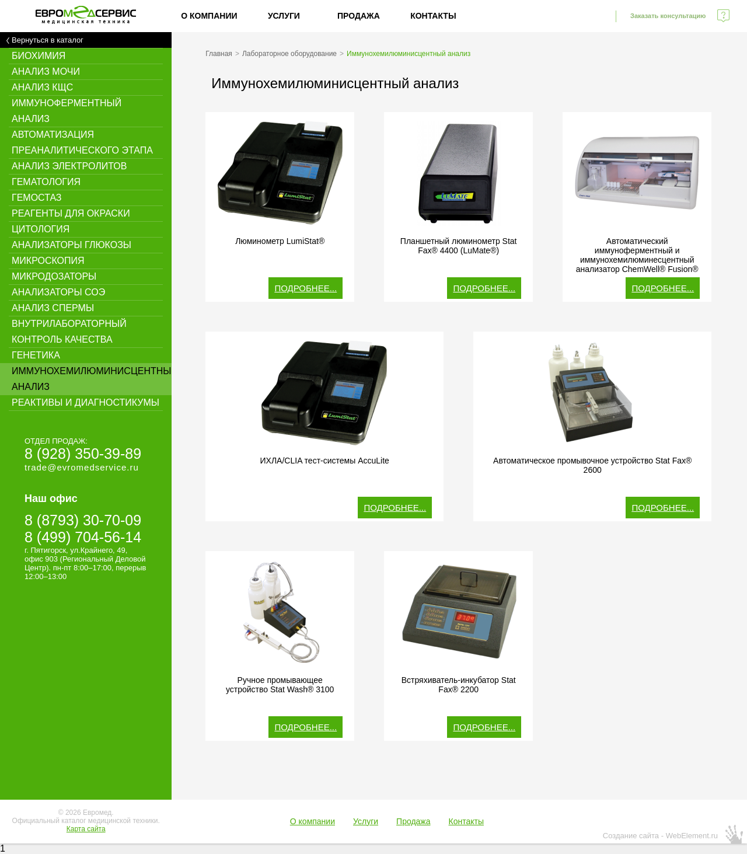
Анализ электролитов (69, 166)
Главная (218, 54)
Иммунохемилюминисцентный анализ (92, 379)
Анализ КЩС (42, 87)
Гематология (46, 182)
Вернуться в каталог (47, 40)
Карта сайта (86, 829)
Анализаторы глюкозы (71, 245)
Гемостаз (37, 198)
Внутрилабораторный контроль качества (69, 331)
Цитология (40, 229)
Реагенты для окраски (71, 213)
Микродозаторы (54, 276)
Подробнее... (305, 288)
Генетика (36, 355)
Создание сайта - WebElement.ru (660, 835)
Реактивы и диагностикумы (85, 402)
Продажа (358, 15)
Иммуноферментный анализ (66, 111)
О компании (209, 15)
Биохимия (38, 56)
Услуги (284, 15)
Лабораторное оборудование (289, 54)
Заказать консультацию (668, 15)
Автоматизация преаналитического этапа (82, 142)
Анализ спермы (53, 308)
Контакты (433, 15)
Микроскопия (48, 261)
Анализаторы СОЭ (58, 292)
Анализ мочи (46, 71)
